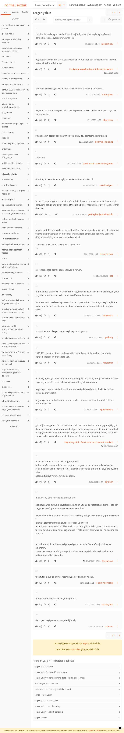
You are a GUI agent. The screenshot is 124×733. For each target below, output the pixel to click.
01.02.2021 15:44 (96, 482)
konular (25, 12)
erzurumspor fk (8, 199)
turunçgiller (95, 4)
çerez (91, 730)
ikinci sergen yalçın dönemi (46, 683)
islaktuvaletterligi (104, 582)
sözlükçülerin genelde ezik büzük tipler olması (13, 345)
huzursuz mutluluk (10, 233)
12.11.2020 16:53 (93, 94)
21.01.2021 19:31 (94, 362)
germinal (7, 112)
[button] (77, 5)
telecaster (108, 362)
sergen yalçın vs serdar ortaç (47, 706)
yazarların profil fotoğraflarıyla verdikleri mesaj (12, 329)
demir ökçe (8, 33)
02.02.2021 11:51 (87, 582)
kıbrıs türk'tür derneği (11, 401)
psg (111, 275)
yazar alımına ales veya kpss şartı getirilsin (12, 49)
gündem (15, 12)
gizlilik (97, 730)
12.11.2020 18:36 (74, 163)
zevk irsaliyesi (106, 185)
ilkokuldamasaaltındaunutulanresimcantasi (91, 69)
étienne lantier (8, 62)
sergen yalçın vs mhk (44, 666)
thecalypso (107, 560)
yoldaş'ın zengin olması (12, 272)
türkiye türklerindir (10, 420)
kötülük (5, 137)
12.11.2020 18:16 (86, 141)
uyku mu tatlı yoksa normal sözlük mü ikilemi (14, 265)
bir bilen (109, 481)
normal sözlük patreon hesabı (12, 251)
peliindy (109, 337)
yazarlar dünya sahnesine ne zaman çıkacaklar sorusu (14, 212)
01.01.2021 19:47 (91, 254)
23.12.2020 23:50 (79, 214)
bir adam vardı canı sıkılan (13, 338)
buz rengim (7, 278)
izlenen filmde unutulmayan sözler (11, 105)
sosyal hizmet (8, 289)
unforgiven (107, 94)
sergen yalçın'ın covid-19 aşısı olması (51, 672)
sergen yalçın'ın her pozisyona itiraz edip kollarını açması (60, 677)
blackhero (108, 315)
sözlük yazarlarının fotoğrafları (10, 156)
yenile (15, 18)
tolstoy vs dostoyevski (12, 78)
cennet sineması (10, 238)
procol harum (8, 132)
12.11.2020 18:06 (94, 120)
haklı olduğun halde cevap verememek (13, 362)
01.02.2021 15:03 (91, 409)
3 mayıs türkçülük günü (12, 84)
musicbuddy (7, 179)
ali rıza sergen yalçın (43, 694)
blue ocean (7, 386)
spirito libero (106, 409)
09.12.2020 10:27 (90, 185)
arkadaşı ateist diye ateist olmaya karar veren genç (13, 310)
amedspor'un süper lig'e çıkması (12, 125)
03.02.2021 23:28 (92, 604)
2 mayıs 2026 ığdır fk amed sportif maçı (13, 354)
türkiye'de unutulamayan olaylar (13, 27)
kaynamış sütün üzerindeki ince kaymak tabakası (88, 442)
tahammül (6, 118)
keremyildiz (107, 604)
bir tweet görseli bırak (11, 415)
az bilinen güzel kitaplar (12, 163)
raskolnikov (107, 43)
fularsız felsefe (8, 67)
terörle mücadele (9, 185)
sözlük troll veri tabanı (12, 227)
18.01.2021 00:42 (100, 276)
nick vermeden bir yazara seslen (13, 220)
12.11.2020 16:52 (111, 73)
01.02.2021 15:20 (111, 445)
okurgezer (108, 119)
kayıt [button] (85, 643)
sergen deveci (41, 717)
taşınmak (6, 381)
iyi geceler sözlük (9, 174)
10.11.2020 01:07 (92, 44)
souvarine (6, 56)
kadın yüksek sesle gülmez (13, 244)
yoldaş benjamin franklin (100, 214)
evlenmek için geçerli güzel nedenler (13, 192)
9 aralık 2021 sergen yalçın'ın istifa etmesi (53, 689)
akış (5, 12)
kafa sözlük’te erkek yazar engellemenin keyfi (13, 302)
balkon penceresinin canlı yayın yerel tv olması (13, 408)
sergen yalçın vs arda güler (46, 700)
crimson (109, 626)
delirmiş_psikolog (104, 141)
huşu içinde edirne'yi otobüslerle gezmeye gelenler (11, 372)
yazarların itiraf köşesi (11, 168)
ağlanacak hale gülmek (12, 204)
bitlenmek (6, 148)
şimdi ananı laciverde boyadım (98, 163)
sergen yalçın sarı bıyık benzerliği (49, 711)
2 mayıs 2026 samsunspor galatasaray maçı (13, 91)
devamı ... (15, 426)
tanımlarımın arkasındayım (14, 73)
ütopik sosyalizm (9, 98)
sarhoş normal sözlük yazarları (11, 41)
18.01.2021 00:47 (94, 315)
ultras (4, 258)
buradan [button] (76, 649)
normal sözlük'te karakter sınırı (13, 319)
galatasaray (7, 294)
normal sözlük (15, 5)
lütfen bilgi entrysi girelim (13, 143)
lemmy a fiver (106, 253)
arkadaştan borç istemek (13, 283)
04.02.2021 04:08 (96, 626)
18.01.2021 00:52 (96, 337)
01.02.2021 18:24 (93, 561)
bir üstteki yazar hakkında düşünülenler (13, 394)
